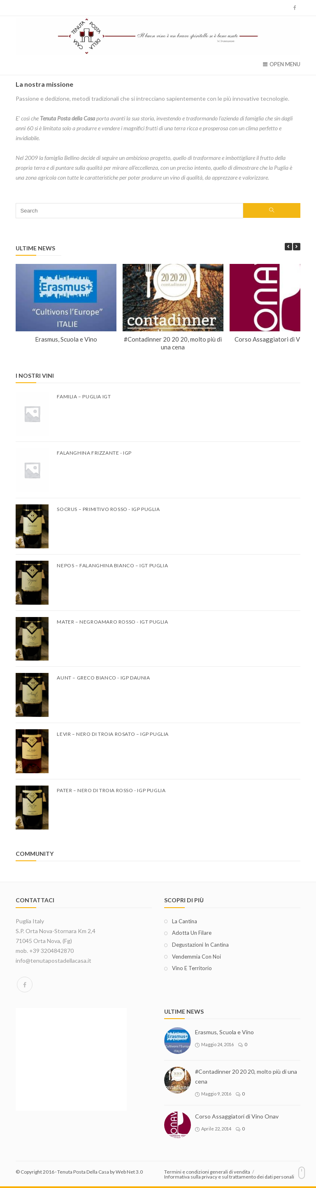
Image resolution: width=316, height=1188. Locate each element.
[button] (296, 246)
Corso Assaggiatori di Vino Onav (237, 1116)
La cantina (184, 921)
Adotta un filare (191, 932)
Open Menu (281, 64)
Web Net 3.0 (129, 1172)
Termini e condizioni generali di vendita (207, 1172)
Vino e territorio (192, 968)
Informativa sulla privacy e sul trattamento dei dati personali (229, 1177)
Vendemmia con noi (196, 956)
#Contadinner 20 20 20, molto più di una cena (173, 343)
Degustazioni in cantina (200, 944)
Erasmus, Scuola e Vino (66, 339)
